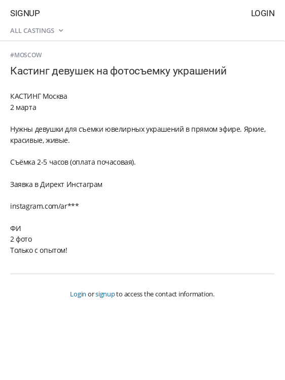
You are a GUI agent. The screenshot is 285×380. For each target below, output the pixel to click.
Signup (25, 13)
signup (105, 293)
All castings (36, 30)
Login (263, 13)
